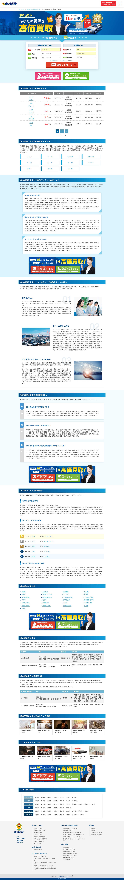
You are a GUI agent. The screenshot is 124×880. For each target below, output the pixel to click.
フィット (47, 556)
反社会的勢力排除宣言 (96, 834)
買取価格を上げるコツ (68, 830)
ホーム (18, 836)
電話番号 (69, 53)
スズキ (33, 551)
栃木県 (43, 801)
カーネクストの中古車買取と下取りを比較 (73, 834)
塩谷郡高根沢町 (47, 597)
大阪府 (49, 808)
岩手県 (49, 797)
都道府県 (69, 57)
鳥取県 (37, 811)
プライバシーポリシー (62, 60)
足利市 (24, 591)
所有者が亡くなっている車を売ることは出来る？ (45, 862)
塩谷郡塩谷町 (26, 597)
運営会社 (93, 828)
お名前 (69, 49)
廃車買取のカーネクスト (66, 876)
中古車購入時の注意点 (68, 857)
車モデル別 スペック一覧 (69, 849)
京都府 (43, 808)
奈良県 (62, 808)
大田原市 (66, 591)
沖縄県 (82, 814)
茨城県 (37, 801)
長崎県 (49, 814)
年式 (33, 54)
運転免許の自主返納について (70, 855)
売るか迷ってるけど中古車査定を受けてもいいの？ (45, 868)
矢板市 (24, 608)
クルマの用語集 (66, 860)
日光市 (65, 603)
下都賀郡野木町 (68, 597)
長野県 (68, 804)
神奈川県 (75, 801)
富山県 (43, 804)
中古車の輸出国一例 (39, 841)
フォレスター (48, 536)
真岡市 (86, 606)
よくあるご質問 (38, 834)
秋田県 (62, 797)
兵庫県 (56, 808)
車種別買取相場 (38, 850)
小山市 (86, 591)
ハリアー (47, 546)
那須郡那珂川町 (89, 600)
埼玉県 (56, 801)
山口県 (62, 811)
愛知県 (87, 804)
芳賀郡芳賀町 (26, 606)
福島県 (74, 797)
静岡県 (80, 804)
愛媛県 (80, 811)
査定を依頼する (62, 64)
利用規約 (52, 60)
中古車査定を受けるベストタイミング (72, 832)
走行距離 (34, 58)
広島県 (56, 811)
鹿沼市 (24, 594)
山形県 (68, 797)
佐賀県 (43, 814)
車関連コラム (66, 847)
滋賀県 (37, 808)
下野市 (24, 600)
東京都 (68, 801)
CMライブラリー (21, 838)
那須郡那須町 (26, 603)
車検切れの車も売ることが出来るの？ (43, 866)
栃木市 (44, 600)
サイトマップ (20, 842)
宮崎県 (68, 814)
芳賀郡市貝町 (88, 603)
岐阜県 (74, 804)
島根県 (43, 811)
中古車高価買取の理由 (39, 837)
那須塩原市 (45, 603)
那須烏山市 (66, 600)
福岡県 (37, 814)
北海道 (37, 797)
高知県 (87, 811)
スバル (33, 536)
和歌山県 (68, 808)
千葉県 (62, 801)
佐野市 (86, 594)
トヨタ (33, 541)
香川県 (74, 811)
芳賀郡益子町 (46, 606)
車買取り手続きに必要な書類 (70, 853)
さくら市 (66, 594)
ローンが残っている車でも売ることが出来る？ (44, 859)
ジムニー (47, 551)
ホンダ (33, 556)
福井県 (56, 804)
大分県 (62, 814)
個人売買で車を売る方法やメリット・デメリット (74, 839)
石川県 (49, 804)
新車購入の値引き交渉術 (69, 851)
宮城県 (56, 797)
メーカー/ (36, 50)
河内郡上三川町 (47, 594)
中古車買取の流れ (38, 828)
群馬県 (49, 801)
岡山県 (49, 811)
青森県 (43, 797)
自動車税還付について (39, 830)
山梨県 (62, 804)
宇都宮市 (45, 591)
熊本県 (56, 814)
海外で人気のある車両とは (40, 839)
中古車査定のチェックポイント (70, 828)
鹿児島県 (75, 814)
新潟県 (37, 804)
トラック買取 (37, 843)
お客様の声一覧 (38, 832)
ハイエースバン (49, 541)
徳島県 (68, 811)
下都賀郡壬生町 (89, 597)
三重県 (93, 804)
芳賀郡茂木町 (67, 606)
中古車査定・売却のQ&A (40, 856)
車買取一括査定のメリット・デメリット (72, 837)
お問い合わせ (20, 840)
